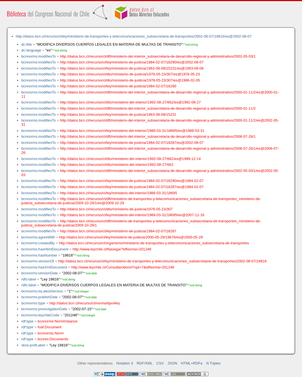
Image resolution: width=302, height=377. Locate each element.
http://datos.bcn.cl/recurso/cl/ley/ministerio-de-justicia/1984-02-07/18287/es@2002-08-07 (131, 143)
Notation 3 (124, 363)
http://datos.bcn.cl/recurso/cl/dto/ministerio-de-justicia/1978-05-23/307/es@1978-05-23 (130, 74)
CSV (160, 363)
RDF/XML (145, 363)
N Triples (213, 363)
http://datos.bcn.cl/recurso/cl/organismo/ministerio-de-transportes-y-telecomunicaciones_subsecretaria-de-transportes (154, 243)
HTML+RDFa (192, 363)
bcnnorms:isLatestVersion (42, 291)
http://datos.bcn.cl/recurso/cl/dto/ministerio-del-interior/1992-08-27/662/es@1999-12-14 (130, 159)
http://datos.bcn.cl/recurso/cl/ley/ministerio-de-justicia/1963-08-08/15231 (118, 114)
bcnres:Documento (53, 339)
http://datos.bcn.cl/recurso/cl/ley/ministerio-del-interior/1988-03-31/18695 (118, 193)
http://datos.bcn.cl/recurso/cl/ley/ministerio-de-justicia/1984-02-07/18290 (118, 86)
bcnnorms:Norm (51, 333)
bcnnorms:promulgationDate (44, 309)
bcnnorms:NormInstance (57, 321)
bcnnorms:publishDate (39, 297)
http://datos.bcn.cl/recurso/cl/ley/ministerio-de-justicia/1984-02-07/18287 (118, 231)
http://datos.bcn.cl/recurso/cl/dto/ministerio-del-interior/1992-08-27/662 (116, 164)
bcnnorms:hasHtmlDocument (44, 249)
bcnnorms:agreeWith (38, 237)
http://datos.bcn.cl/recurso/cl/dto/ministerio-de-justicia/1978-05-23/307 (116, 209)
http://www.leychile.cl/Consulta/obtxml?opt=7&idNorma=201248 (122, 267)
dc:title (26, 44)
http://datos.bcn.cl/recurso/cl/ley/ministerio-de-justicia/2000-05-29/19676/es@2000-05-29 (131, 237)
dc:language (31, 50)
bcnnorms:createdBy (38, 243)
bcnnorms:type (33, 303)
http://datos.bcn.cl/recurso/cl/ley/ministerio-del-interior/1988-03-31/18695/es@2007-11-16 (132, 215)
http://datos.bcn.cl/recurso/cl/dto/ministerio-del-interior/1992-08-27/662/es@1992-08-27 (130, 102)
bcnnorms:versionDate (39, 273)
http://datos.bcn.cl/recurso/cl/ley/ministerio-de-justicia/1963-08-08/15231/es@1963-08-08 (131, 68)
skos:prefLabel (33, 345)
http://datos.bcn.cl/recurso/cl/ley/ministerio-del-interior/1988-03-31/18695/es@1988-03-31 (132, 131)
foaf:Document (49, 327)
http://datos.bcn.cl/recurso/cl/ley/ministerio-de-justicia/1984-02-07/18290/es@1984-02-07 (131, 181)
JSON (172, 363)
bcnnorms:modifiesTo (38, 56)
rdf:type (27, 321)
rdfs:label (28, 279)
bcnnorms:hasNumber (39, 255)
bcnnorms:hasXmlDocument (44, 267)
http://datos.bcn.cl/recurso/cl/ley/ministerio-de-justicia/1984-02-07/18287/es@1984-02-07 (131, 187)
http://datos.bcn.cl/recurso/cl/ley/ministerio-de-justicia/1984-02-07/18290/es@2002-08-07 (131, 62)
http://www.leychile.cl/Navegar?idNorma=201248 (111, 249)
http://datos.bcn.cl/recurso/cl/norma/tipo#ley (84, 303)
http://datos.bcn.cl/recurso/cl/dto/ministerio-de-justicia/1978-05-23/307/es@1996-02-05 (130, 80)
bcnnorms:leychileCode (40, 315)
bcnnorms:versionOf (37, 261)
